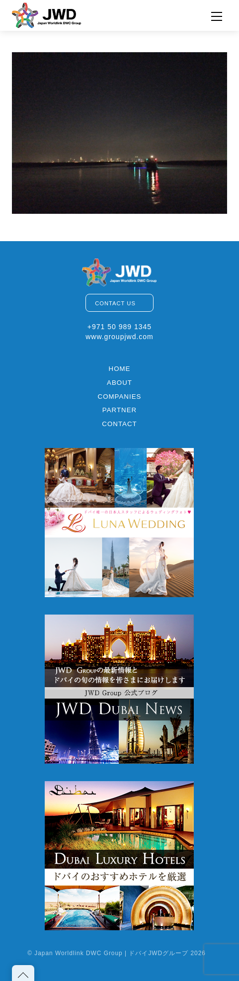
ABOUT (119, 382)
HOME (120, 368)
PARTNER (119, 410)
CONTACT (119, 424)
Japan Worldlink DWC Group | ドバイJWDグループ (111, 953)
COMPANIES (120, 396)
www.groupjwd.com (119, 337)
